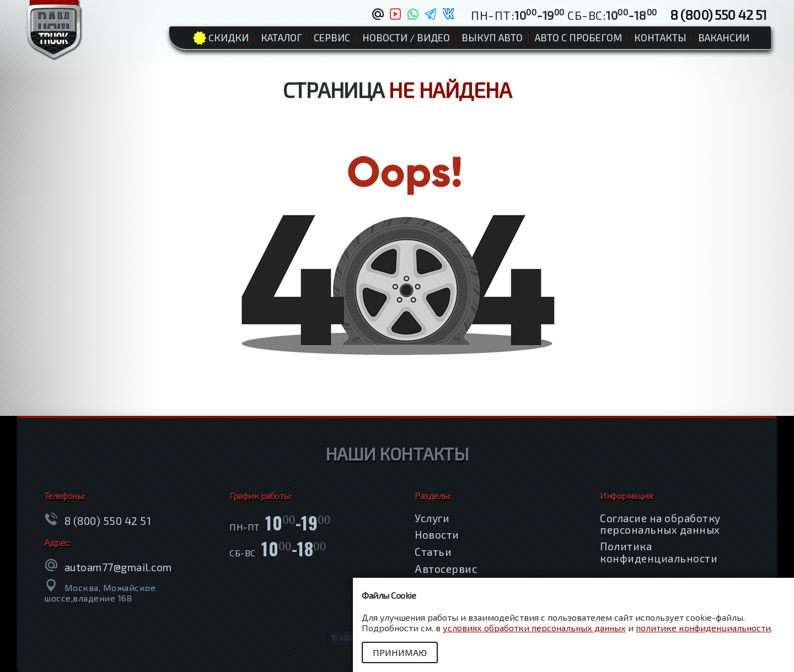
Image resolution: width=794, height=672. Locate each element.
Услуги (432, 518)
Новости (437, 534)
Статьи (433, 551)
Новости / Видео (406, 37)
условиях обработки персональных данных (534, 627)
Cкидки (228, 37)
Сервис (332, 37)
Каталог (281, 37)
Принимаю (400, 652)
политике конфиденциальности (703, 627)
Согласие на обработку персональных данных (660, 524)
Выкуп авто (492, 37)
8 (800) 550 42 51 (718, 14)
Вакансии (723, 37)
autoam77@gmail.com (118, 567)
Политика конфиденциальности (658, 552)
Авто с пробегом (578, 37)
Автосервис (446, 568)
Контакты (660, 37)
